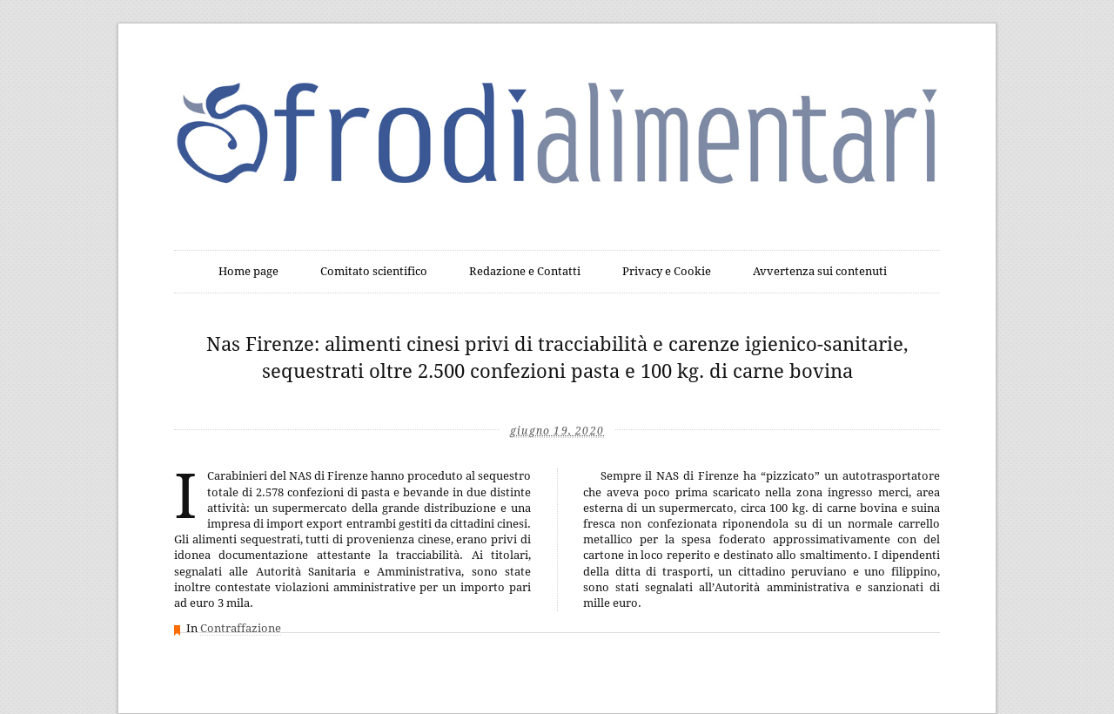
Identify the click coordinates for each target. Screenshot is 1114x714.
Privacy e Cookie (666, 271)
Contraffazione (240, 628)
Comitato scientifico (373, 271)
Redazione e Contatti (524, 271)
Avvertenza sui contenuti (820, 271)
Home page (248, 271)
